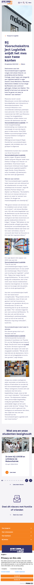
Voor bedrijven (6, 536)
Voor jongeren (6, 528)
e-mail (26, 344)
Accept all (17, 576)
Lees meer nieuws (18, 484)
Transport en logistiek (12, 35)
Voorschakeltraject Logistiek (15, 123)
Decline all (17, 579)
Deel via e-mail (18, 515)
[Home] (7, 2)
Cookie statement (20, 571)
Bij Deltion (5, 539)
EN (21, 2)
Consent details (5, 571)
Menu (29, 2)
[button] (2, 480)
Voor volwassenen (7, 532)
